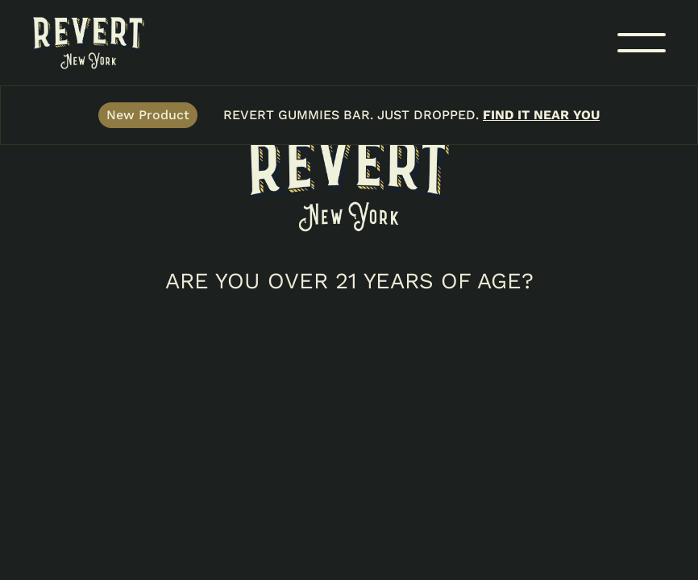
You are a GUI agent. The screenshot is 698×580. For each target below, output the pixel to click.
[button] (641, 43)
